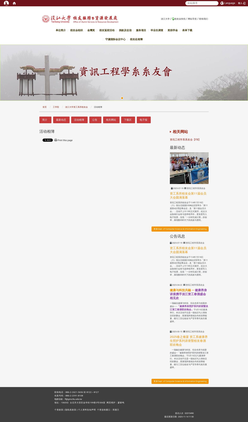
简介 (44, 119)
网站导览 (192, 19)
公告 (94, 119)
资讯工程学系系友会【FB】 (185, 139)
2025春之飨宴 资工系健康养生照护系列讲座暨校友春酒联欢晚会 (189, 341)
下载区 (128, 119)
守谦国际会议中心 (115, 39)
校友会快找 (180, 19)
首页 (45, 107)
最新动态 (61, 119)
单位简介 (61, 30)
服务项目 (141, 30)
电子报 (143, 119)
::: (159, 18)
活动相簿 (79, 119)
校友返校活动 (107, 30)
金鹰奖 (91, 30)
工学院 (56, 107)
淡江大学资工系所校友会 (76, 107)
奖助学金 (173, 30)
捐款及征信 (125, 30)
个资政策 (58, 410)
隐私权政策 (70, 410)
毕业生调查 (157, 30)
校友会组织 (76, 30)
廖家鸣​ (121, 402)
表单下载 (187, 30)
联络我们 (203, 19)
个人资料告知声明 (87, 410)
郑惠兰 (116, 410)
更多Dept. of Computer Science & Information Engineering (180, 229)
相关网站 (111, 119)
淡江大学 (165, 19)
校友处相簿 (136, 39)
